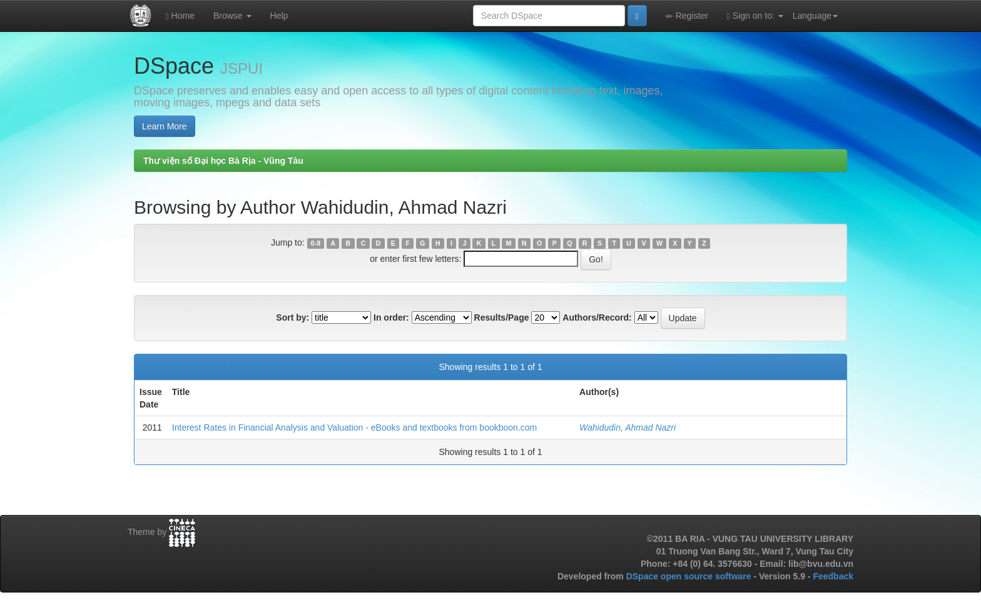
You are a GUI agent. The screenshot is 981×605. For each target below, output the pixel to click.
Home (180, 16)
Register (687, 16)
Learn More (164, 126)
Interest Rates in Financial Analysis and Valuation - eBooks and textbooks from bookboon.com (354, 427)
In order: (391, 317)
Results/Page (501, 317)
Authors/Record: (596, 317)
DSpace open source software (690, 576)
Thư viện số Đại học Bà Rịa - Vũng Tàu (223, 161)
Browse (232, 16)
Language (815, 16)
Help (279, 16)
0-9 (315, 243)
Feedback (833, 576)
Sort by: (292, 317)
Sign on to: (755, 16)
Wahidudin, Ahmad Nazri (627, 427)
